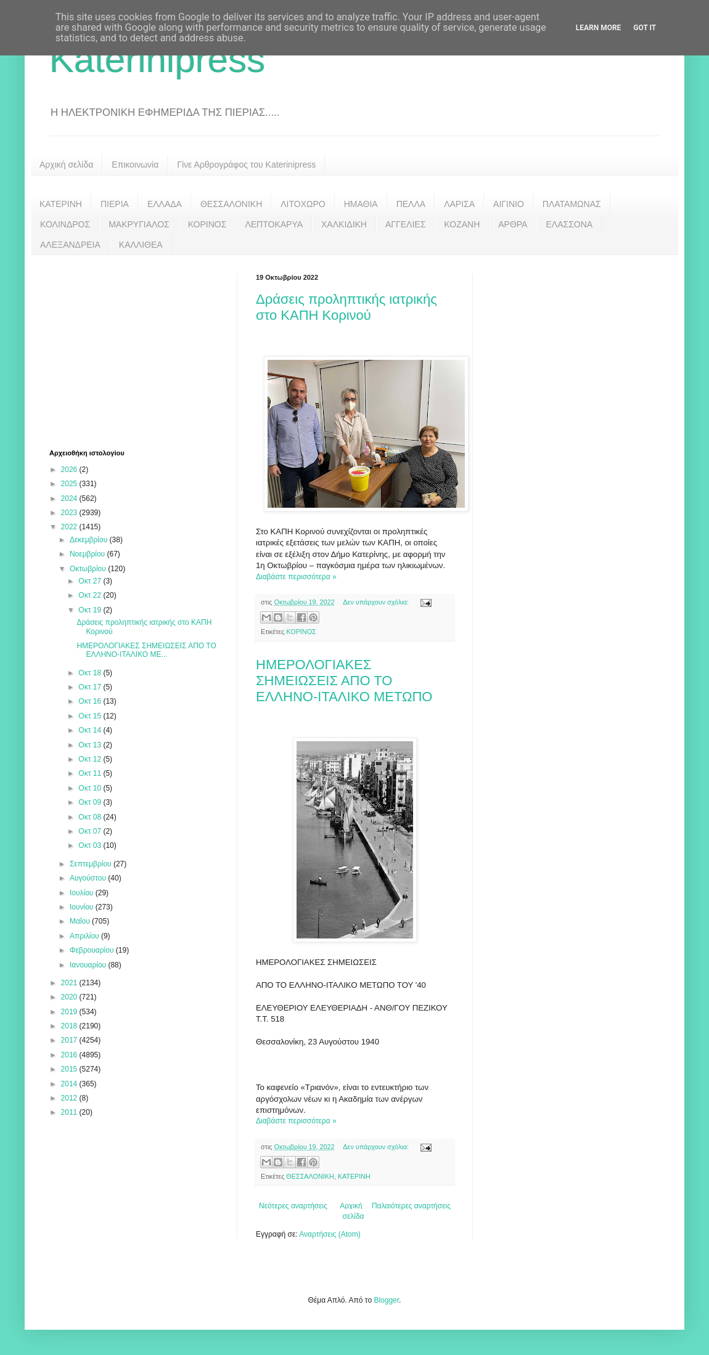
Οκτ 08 (90, 817)
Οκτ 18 (90, 673)
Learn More (598, 27)
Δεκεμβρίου (90, 539)
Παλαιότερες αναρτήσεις (411, 1206)
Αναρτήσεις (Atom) (329, 1234)
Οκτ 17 (90, 687)
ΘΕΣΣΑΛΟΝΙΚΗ (231, 204)
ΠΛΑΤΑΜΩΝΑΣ (572, 204)
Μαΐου (81, 921)
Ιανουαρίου (89, 965)
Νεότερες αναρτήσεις (293, 1206)
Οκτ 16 (90, 701)
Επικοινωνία (135, 164)
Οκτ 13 (90, 745)
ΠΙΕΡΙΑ (114, 204)
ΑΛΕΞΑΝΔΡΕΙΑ (70, 245)
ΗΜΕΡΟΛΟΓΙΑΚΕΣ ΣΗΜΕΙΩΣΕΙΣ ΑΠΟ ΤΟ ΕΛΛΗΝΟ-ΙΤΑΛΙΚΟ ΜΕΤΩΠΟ (344, 680)
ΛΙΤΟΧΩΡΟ (303, 204)
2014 (70, 1084)
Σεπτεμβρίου (91, 864)
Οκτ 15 (90, 716)
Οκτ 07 (90, 831)
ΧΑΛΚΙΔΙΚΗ (344, 224)
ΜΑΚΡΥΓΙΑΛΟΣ (139, 224)
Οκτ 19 (90, 610)
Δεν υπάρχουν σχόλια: (377, 602)
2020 (70, 997)
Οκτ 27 (90, 581)
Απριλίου (85, 936)
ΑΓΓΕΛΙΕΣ (405, 224)
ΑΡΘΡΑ (512, 224)
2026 (70, 469)
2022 (70, 527)
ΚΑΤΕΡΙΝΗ (60, 204)
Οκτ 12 (90, 759)
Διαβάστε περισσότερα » (296, 576)
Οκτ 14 (90, 730)
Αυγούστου (89, 878)
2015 (70, 1069)
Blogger (386, 1300)
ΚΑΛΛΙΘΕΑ (141, 245)
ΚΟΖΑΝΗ (462, 224)
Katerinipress (157, 59)
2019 (70, 1011)
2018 (70, 1026)
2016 (70, 1055)
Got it (644, 27)
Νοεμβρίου (88, 554)
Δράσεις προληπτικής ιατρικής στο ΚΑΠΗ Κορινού (346, 307)
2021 (70, 983)
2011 (70, 1112)
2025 (70, 483)
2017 (70, 1040)
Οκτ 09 (90, 802)
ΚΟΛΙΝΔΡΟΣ (65, 224)
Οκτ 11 (90, 773)
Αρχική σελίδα (66, 164)
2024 (70, 498)
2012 (70, 1098)
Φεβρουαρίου (93, 950)
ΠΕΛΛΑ (411, 204)
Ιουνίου (83, 907)
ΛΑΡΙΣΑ (459, 204)
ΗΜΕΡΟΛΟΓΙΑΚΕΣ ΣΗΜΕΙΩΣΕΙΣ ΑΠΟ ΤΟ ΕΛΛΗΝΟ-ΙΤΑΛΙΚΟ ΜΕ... (146, 650)
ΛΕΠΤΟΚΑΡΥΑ (274, 224)
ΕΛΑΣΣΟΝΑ (569, 224)
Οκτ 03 (90, 845)
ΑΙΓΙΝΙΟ (508, 204)
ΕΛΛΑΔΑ (164, 204)
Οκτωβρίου (89, 568)
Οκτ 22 (90, 595)
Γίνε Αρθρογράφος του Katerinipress (246, 164)
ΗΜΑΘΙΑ (361, 204)
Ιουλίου (83, 893)
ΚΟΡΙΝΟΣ (207, 224)
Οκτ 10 (90, 788)
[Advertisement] (141, 351)
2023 (70, 512)
